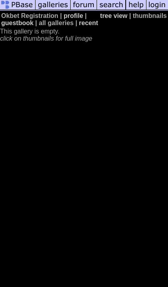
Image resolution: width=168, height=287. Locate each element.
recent (88, 23)
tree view (113, 15)
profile (73, 15)
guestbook (17, 23)
